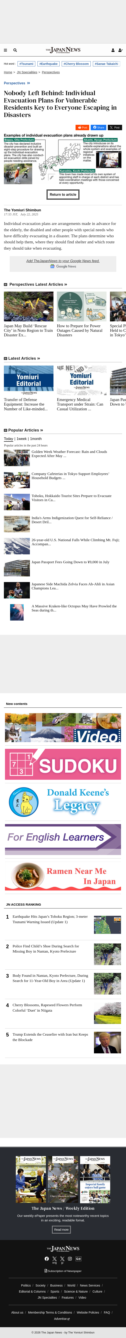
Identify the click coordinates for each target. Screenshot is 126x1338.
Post (84, 127)
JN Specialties (47, 1297)
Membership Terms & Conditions (50, 1312)
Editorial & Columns (32, 1291)
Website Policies (88, 1312)
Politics (26, 1285)
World (71, 1285)
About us (17, 1312)
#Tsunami (26, 64)
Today (8, 439)
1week (22, 439)
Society (40, 1285)
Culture (97, 1291)
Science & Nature (76, 1291)
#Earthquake (48, 64)
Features (68, 1297)
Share (100, 127)
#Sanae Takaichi (106, 64)
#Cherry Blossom (76, 64)
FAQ (107, 1312)
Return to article (63, 194)
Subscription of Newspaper (63, 1271)
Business (56, 1285)
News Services (90, 1285)
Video (82, 1297)
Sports (54, 1291)
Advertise (62, 1318)
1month (36, 439)
